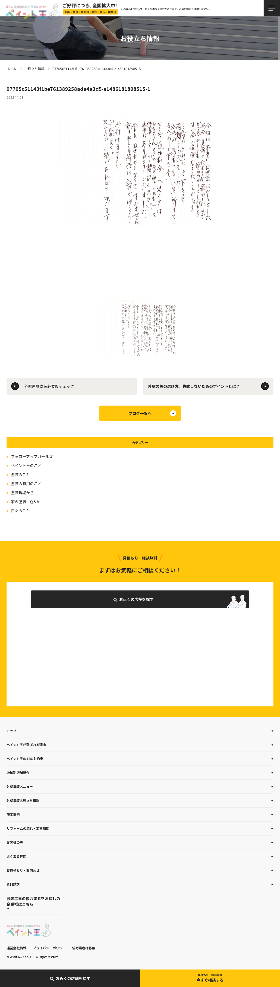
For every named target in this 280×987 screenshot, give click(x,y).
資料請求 (13, 884)
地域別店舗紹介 (18, 772)
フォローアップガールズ (32, 456)
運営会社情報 (16, 947)
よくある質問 (16, 856)
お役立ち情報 (34, 68)
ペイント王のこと (26, 465)
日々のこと (20, 510)
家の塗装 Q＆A (25, 501)
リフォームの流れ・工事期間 (28, 828)
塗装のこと (20, 474)
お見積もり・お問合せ (23, 870)
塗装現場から (22, 492)
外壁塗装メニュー (20, 786)
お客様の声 (15, 842)
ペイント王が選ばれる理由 (26, 744)
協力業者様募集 (83, 947)
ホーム (11, 68)
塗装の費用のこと (26, 483)
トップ (11, 730)
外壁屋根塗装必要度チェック (49, 386)
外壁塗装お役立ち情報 (23, 800)
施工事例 (13, 814)
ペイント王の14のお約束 (25, 758)
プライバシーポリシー (49, 947)
